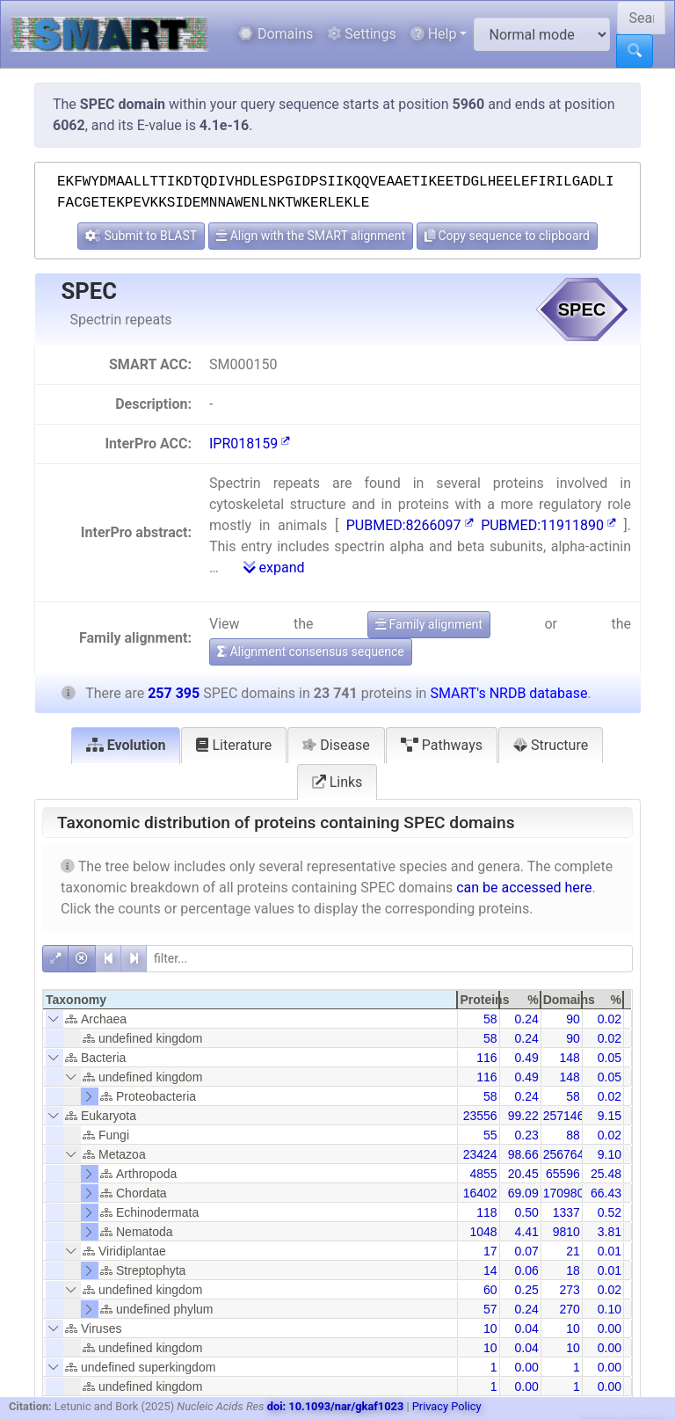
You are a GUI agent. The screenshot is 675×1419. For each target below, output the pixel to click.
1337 (566, 1212)
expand (274, 567)
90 (573, 1019)
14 (490, 1270)
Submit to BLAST (141, 236)
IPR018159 (249, 443)
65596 (563, 1174)
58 (490, 1019)
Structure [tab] (550, 745)
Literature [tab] (234, 745)
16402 (480, 1193)
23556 (480, 1116)
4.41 (526, 1232)
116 (486, 1058)
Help (433, 33)
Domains (275, 33)
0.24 (526, 1019)
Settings (361, 33)
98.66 (523, 1154)
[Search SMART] (641, 17)
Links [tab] (337, 782)
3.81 (609, 1232)
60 (490, 1290)
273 (569, 1290)
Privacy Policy (447, 1406)
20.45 (523, 1174)
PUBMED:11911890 (548, 525)
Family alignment (429, 624)
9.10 (609, 1154)
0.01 (609, 1251)
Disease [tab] (336, 745)
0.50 (526, 1212)
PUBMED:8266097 (410, 525)
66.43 (606, 1193)
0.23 (526, 1135)
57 (490, 1309)
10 (490, 1328)
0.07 (526, 1251)
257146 (563, 1116)
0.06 (526, 1270)
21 (573, 1251)
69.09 (523, 1193)
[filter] (389, 958)
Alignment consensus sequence (310, 651)
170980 (563, 1193)
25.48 (606, 1174)
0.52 (609, 1212)
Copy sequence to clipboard (507, 236)
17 (490, 1251)
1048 (483, 1232)
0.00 (609, 1328)
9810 (566, 1232)
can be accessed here (524, 887)
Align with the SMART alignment (310, 236)
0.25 (526, 1290)
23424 (480, 1154)
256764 (563, 1154)
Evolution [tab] (126, 745)
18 (573, 1270)
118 (486, 1212)
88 (573, 1135)
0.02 (609, 1019)
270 (569, 1309)
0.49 (526, 1058)
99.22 (523, 1116)
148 (569, 1058)
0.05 (609, 1058)
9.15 (609, 1116)
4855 (483, 1174)
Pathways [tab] (442, 745)
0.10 (609, 1309)
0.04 (526, 1328)
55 (490, 1135)
